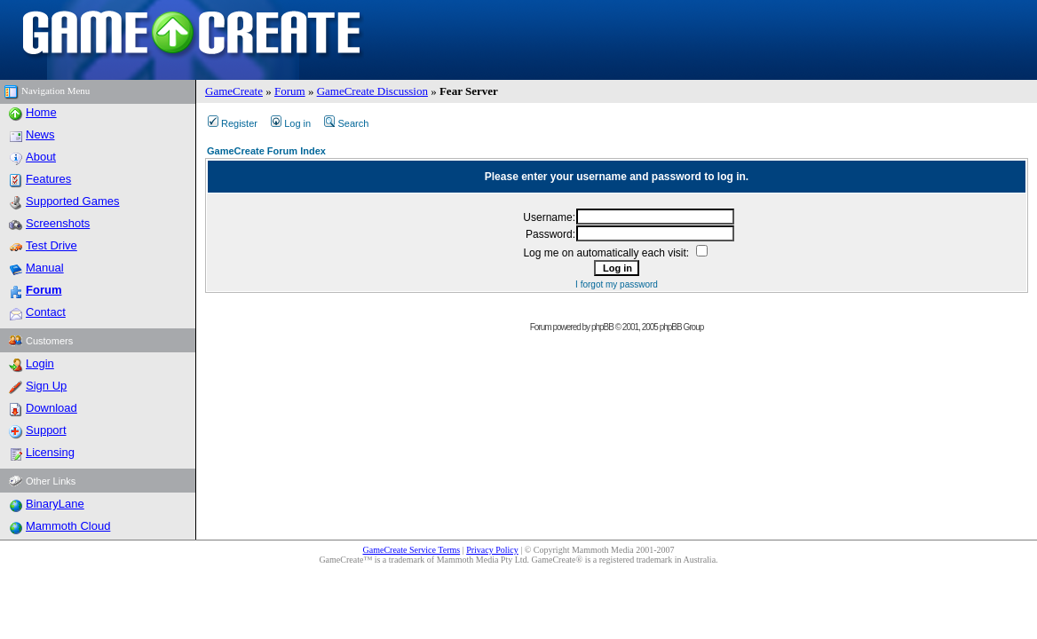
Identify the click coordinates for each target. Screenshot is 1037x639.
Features (48, 178)
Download (51, 407)
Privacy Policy (492, 550)
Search (346, 123)
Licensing (50, 452)
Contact (46, 312)
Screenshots (58, 223)
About (41, 156)
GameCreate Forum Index (266, 151)
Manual (45, 267)
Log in (291, 123)
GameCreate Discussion (372, 91)
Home (41, 112)
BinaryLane (55, 503)
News (40, 134)
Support (46, 430)
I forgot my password (616, 284)
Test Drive (51, 245)
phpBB (602, 327)
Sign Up (46, 385)
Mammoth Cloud (68, 525)
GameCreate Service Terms (412, 550)
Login (40, 363)
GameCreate (234, 91)
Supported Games (73, 201)
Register (232, 123)
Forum (289, 91)
